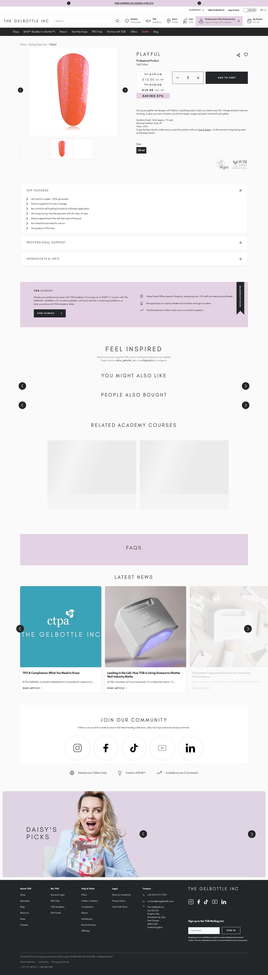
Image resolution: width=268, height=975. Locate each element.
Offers (133, 31)
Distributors (87, 919)
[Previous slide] (22, 386)
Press (22, 919)
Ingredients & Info (134, 258)
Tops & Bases (204, 129)
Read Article (32, 688)
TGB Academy (58, 906)
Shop (16, 31)
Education (25, 901)
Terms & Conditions (121, 894)
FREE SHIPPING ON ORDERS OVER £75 (134, 3)
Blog (155, 31)
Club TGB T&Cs (119, 906)
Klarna (84, 912)
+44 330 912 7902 (157, 894)
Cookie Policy (43, 962)
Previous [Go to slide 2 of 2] (19, 89)
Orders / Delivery (89, 901)
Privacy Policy (118, 901)
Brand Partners (88, 925)
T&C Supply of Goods (60, 962)
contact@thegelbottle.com (160, 901)
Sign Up (231, 930)
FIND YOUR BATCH (216, 10)
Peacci (63, 31)
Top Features (134, 190)
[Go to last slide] (68, 3)
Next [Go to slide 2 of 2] (124, 89)
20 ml (141, 150)
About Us (24, 912)
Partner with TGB (116, 31)
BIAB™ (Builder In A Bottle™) (39, 31)
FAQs (84, 894)
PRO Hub (97, 31)
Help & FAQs (233, 10)
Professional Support (134, 242)
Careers (24, 925)
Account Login (58, 894)
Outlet (145, 31)
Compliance (87, 906)
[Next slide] (199, 3)
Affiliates (85, 930)
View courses (46, 313)
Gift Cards (56, 912)
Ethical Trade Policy (27, 962)
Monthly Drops (79, 31)
